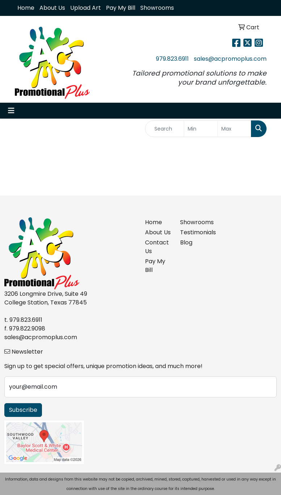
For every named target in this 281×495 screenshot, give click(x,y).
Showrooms (157, 8)
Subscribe (23, 410)
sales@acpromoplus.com (230, 59)
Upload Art (85, 8)
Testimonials (193, 232)
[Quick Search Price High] (234, 128)
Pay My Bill (120, 8)
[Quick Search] (164, 128)
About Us (52, 8)
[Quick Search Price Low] (201, 128)
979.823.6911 (172, 59)
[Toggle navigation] (11, 111)
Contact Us (157, 246)
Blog (186, 242)
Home (25, 8)
